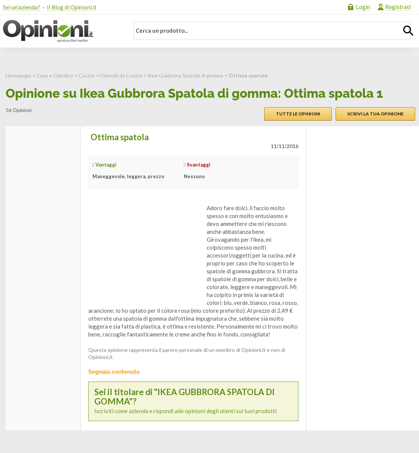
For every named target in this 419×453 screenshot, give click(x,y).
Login (363, 6)
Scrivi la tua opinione (375, 114)
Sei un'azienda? (21, 7)
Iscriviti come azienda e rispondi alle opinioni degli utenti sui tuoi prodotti (193, 401)
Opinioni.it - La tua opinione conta (61, 31)
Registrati (398, 6)
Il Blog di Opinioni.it (72, 7)
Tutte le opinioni (298, 114)
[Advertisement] (144, 251)
